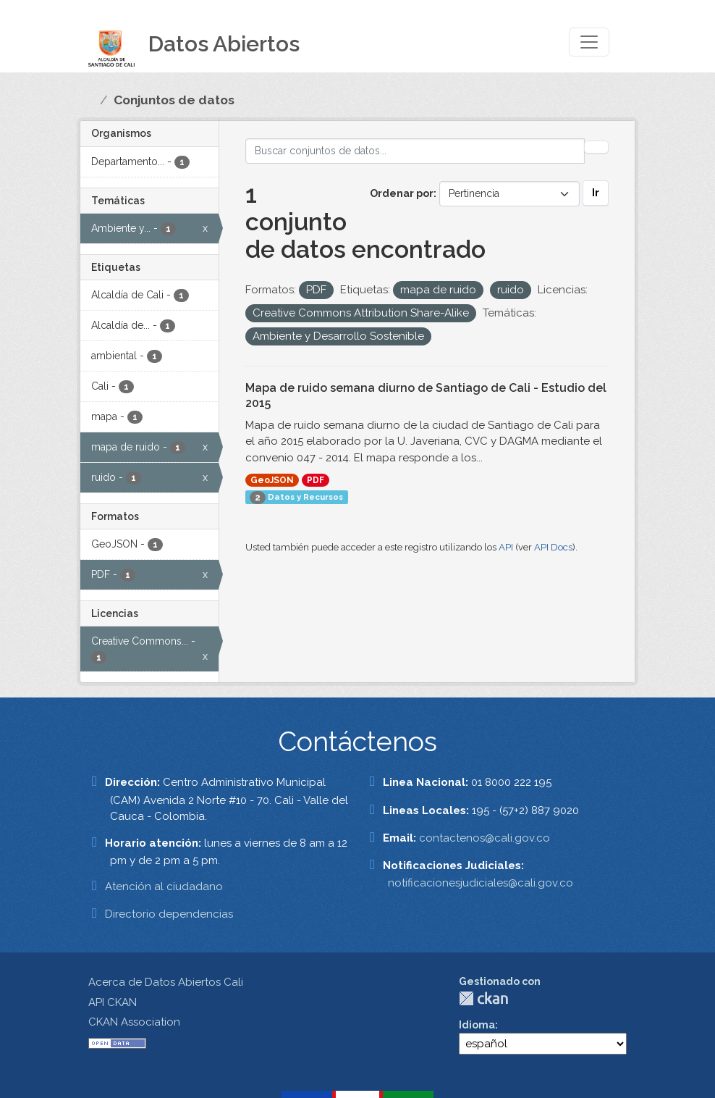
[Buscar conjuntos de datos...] (415, 151)
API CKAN (112, 1002)
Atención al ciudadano (164, 886)
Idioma (477, 1025)
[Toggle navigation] (589, 42)
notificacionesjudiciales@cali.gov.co (480, 882)
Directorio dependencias (169, 914)
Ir (595, 192)
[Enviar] (596, 147)
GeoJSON (272, 480)
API (506, 547)
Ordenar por (401, 193)
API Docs (553, 547)
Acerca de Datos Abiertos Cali (165, 982)
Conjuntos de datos (174, 100)
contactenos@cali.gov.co (484, 838)
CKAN (483, 998)
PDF (315, 480)
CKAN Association (134, 1021)
